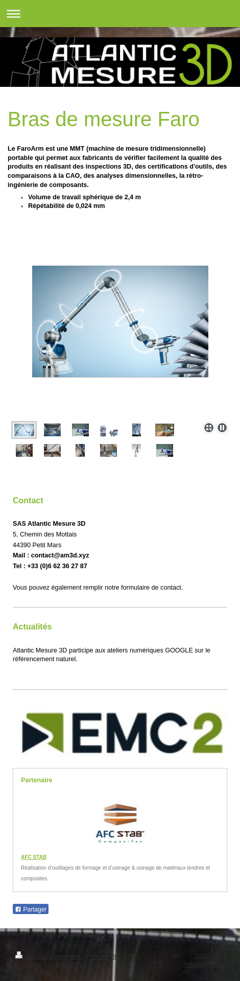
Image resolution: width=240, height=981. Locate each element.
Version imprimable (49, 956)
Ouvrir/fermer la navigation (120, 14)
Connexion (209, 955)
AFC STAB (33, 857)
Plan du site (103, 956)
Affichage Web (204, 964)
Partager (30, 909)
